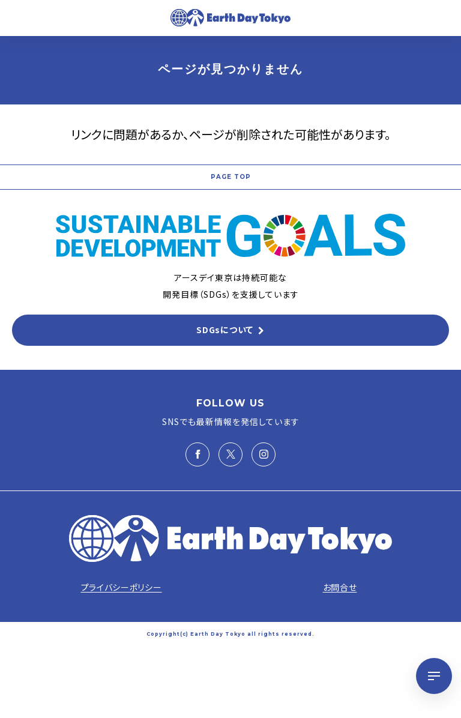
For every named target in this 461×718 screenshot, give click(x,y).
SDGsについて (224, 330)
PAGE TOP (231, 177)
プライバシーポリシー (121, 587)
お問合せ (340, 587)
